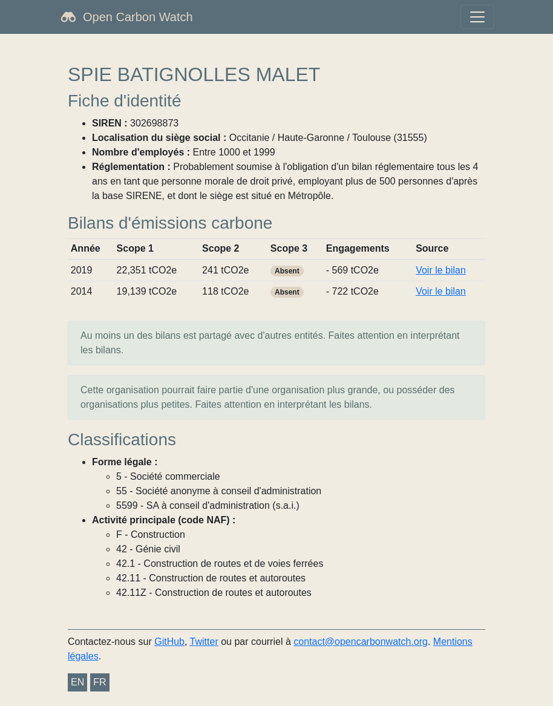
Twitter (204, 641)
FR (99, 682)
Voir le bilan (441, 270)
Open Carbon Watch (138, 17)
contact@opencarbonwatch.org (360, 641)
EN (77, 682)
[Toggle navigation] (477, 17)
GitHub (169, 641)
